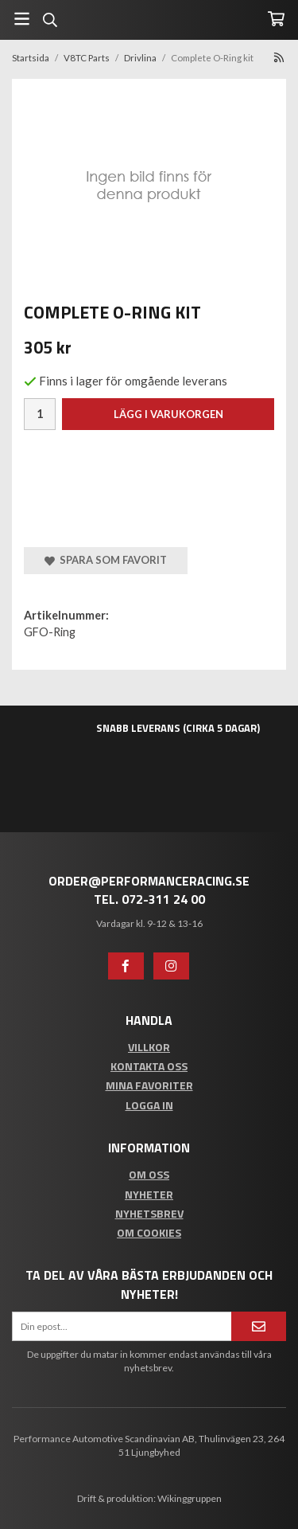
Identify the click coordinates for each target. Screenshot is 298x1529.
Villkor (149, 1046)
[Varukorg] (276, 18)
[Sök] (50, 20)
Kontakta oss (149, 1066)
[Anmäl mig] (258, 1326)
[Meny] (22, 18)
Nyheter (149, 1194)
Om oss (149, 1174)
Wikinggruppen (189, 1498)
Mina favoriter (149, 1085)
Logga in (149, 1105)
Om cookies (149, 1232)
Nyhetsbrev (149, 1213)
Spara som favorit (106, 559)
